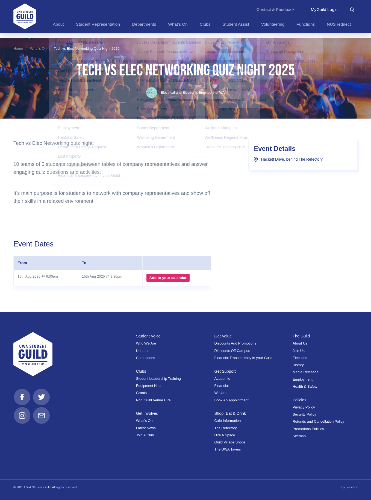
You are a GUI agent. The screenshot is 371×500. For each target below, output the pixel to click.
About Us (300, 343)
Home (18, 48)
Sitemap (299, 436)
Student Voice (148, 336)
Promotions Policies (308, 429)
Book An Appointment (231, 400)
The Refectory (225, 428)
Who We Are (146, 343)
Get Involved (147, 413)
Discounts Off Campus (232, 350)
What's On (38, 48)
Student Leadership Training (158, 379)
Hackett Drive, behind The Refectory (288, 159)
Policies (300, 399)
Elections (300, 358)
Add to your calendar (167, 278)
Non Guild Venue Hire (153, 400)
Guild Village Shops (229, 442)
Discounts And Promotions (235, 343)
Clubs (141, 371)
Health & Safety (305, 386)
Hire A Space (224, 435)
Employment (303, 379)
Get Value (223, 336)
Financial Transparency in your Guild (243, 358)
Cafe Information (227, 421)
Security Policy (304, 414)
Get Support (225, 371)
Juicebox (352, 487)
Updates (142, 350)
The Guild (301, 336)
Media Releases (305, 372)
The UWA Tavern (227, 449)
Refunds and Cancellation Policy (318, 421)
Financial (221, 386)
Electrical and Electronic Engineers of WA (185, 92)
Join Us (299, 350)
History (298, 365)
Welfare (220, 393)
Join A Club (145, 435)
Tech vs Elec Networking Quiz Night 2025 (86, 48)
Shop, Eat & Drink (230, 413)
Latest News (146, 428)
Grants (141, 393)
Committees (145, 358)
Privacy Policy (304, 407)
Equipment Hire (148, 386)
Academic (222, 379)
